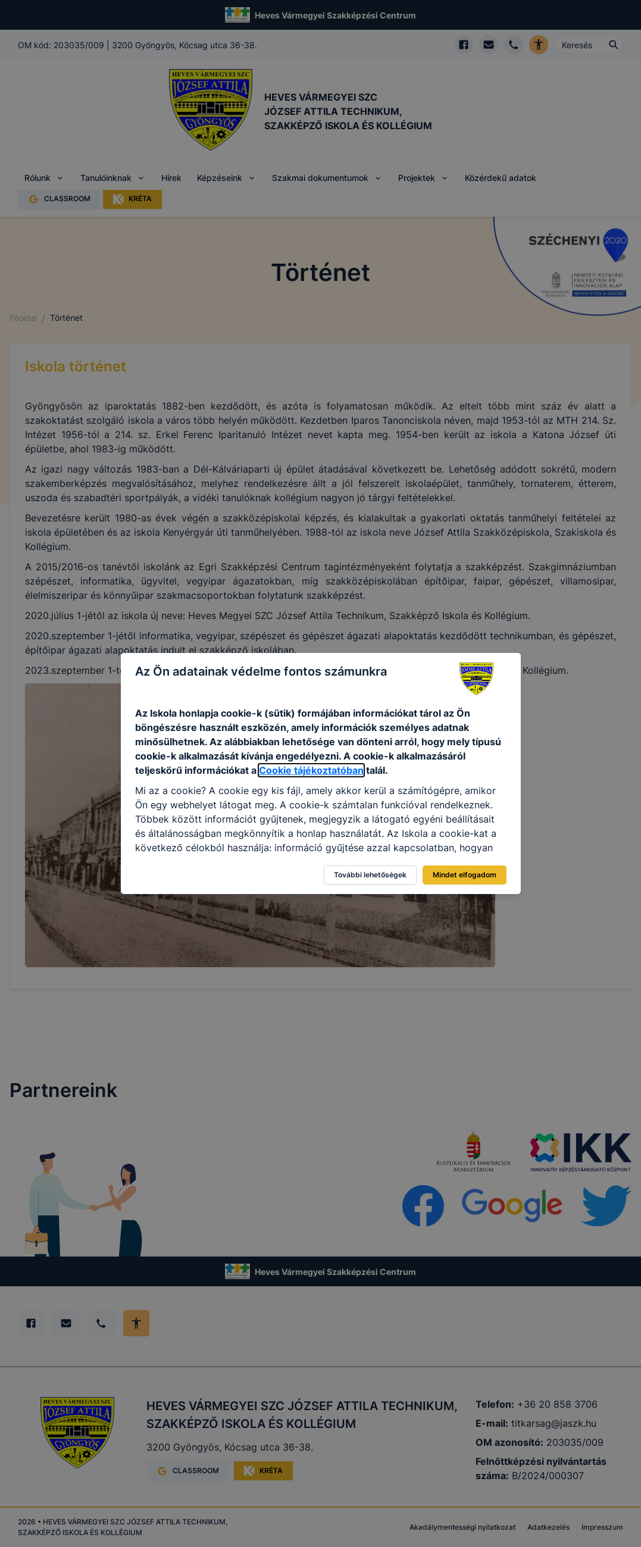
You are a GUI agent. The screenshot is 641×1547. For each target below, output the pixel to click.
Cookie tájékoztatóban (311, 770)
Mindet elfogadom (464, 874)
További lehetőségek (370, 874)
